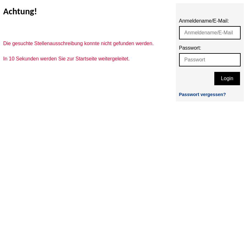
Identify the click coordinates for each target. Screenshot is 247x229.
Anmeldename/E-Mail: (204, 21)
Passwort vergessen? (202, 94)
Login (227, 78)
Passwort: (190, 48)
